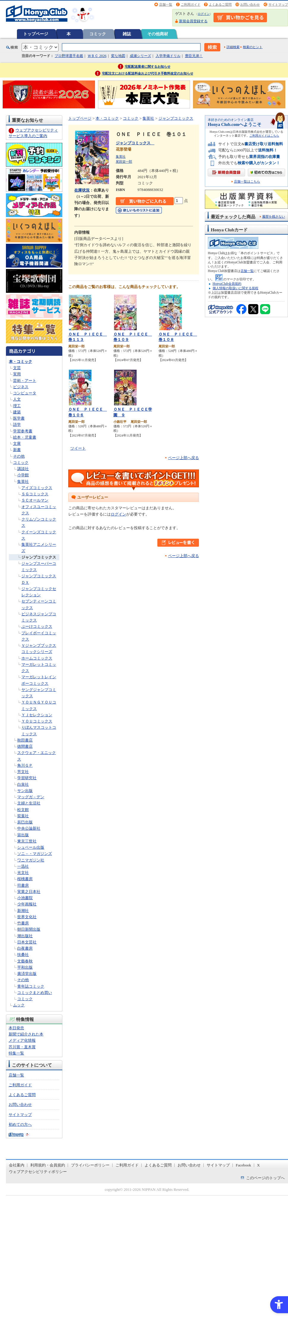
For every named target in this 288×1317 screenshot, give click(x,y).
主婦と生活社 (28, 803)
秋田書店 (25, 740)
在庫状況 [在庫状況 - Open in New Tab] (82, 190)
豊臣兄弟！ (194, 56)
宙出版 (23, 835)
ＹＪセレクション (36, 715)
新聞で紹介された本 (26, 1034)
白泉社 (23, 784)
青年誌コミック (30, 986)
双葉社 (23, 816)
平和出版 (25, 967)
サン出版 (25, 790)
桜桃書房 (25, 879)
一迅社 (23, 866)
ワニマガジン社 (30, 860)
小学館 (23, 475)
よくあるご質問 (220, 4)
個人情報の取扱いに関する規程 (235, 288)
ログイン (204, 13)
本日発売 (16, 1028)
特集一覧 (16, 1053)
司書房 (23, 885)
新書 (17, 450)
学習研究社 (27, 778)
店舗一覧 (165, 4)
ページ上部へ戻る (183, 458)
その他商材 (157, 33)
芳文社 (23, 771)
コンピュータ (24, 393)
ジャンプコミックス (38, 557)
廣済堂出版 (27, 973)
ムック (19, 1005)
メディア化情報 (22, 1040)
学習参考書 (22, 431)
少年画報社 (27, 904)
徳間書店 (25, 746)
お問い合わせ (250, 4)
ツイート (78, 448)
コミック (97, 33)
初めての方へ (20, 1124)
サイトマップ (278, 4)
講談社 (23, 469)
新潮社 (23, 910)
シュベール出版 (30, 847)
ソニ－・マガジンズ (34, 853)
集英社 (23, 481)
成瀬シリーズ (140, 56)
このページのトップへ (265, 1178)
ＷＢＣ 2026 (97, 56)
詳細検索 (233, 47)
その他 (19, 456)
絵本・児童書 (24, 437)
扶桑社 (23, 954)
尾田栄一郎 (124, 161)
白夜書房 (25, 948)
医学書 (19, 418)
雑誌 (127, 33)
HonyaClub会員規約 (227, 283)
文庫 (17, 443)
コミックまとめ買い (34, 992)
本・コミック (20, 361)
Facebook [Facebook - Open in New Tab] (243, 1165)
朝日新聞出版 (28, 929)
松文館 (23, 809)
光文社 (23, 872)
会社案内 (16, 1165)
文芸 (17, 368)
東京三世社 (27, 841)
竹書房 (23, 923)
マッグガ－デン (30, 797)
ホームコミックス (36, 658)
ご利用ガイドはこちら (264, 135)
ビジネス (21, 387)
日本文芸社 (27, 942)
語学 (17, 424)
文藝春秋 (25, 961)
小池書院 (25, 898)
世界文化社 (27, 917)
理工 (17, 406)
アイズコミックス (36, 488)
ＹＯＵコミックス (36, 721)
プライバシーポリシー (90, 1165)
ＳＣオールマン (34, 500)
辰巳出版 (25, 822)
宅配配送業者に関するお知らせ (147, 66)
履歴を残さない (273, 216)
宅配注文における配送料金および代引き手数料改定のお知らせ (147, 73)
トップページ (35, 33)
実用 (17, 374)
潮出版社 (25, 936)
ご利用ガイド (190, 4)
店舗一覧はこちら (247, 181)
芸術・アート (24, 380)
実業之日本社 (28, 891)
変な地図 (118, 56)
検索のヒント (252, 47)
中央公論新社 (28, 828)
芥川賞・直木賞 (22, 1047)
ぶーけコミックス (36, 626)
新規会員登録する (193, 21)
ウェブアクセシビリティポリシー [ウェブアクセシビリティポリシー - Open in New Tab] (38, 1171)
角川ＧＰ (25, 765)
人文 (17, 399)
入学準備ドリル (168, 56)
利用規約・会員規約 (47, 1165)
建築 (17, 412)
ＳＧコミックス (34, 494)
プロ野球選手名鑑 (69, 56)
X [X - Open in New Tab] (258, 1165)
